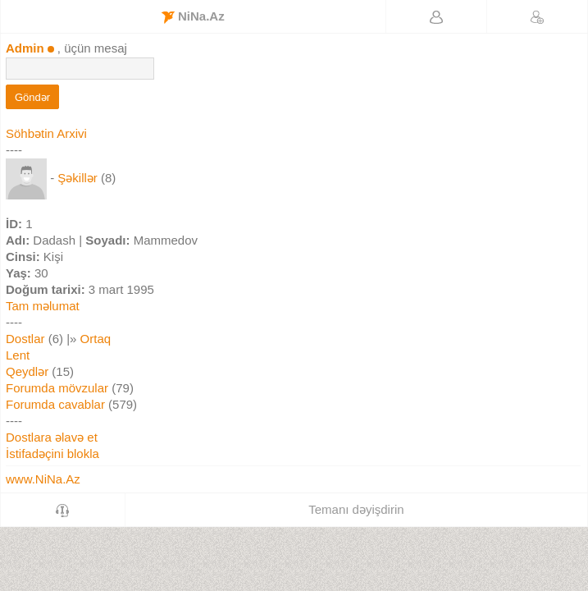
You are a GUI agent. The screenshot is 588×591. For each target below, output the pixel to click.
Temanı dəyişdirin (355, 509)
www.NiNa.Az (43, 479)
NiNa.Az (193, 16)
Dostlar (25, 339)
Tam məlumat (43, 306)
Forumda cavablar (55, 404)
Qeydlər (27, 371)
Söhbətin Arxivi (46, 133)
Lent (18, 355)
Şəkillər (77, 178)
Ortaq (96, 339)
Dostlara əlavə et (52, 437)
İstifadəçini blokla (52, 453)
